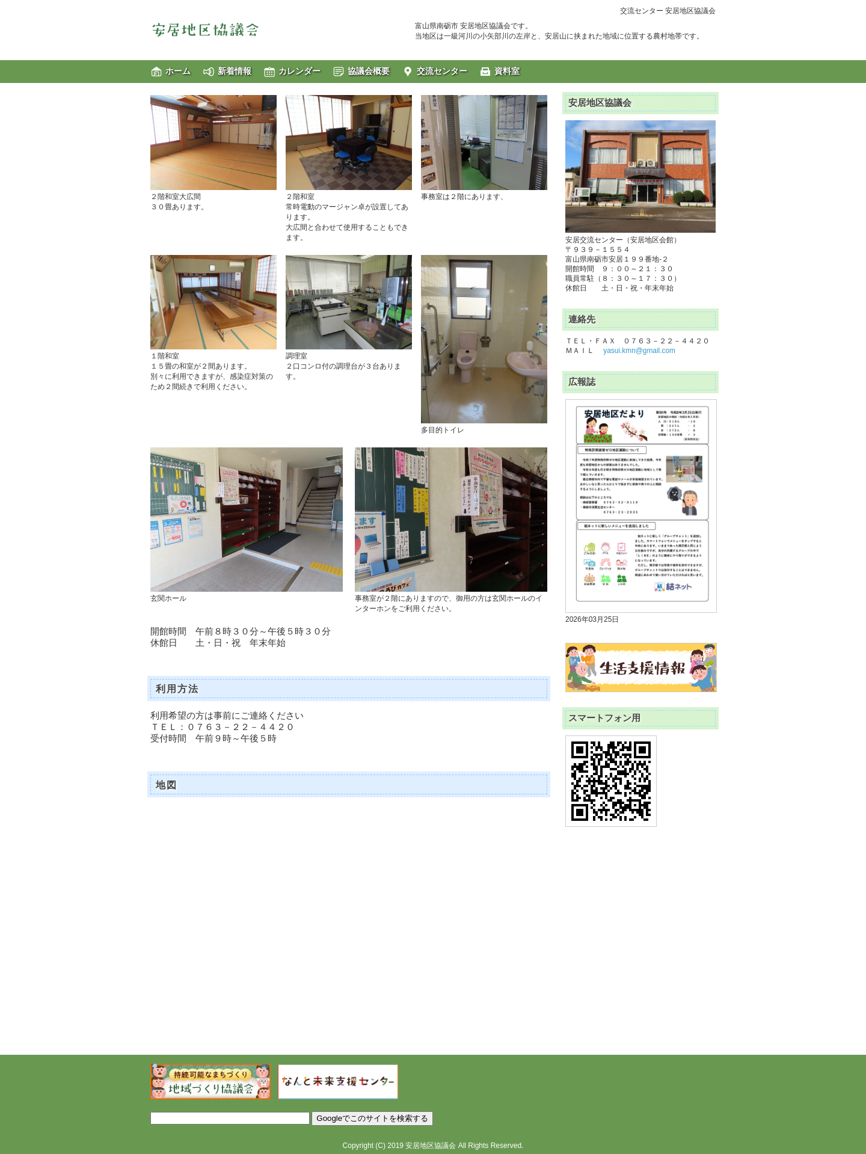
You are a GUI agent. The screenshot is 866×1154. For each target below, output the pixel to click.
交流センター (442, 71)
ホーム (178, 71)
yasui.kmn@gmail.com (639, 350)
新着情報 (234, 71)
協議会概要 (369, 71)
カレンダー (299, 71)
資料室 (507, 71)
